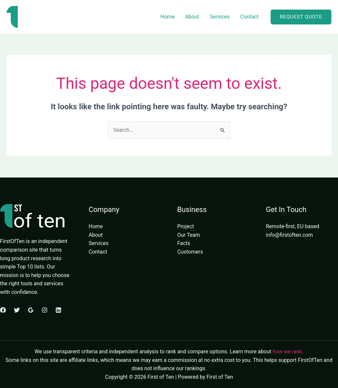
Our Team (188, 235)
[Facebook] (3, 310)
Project (185, 226)
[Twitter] (17, 310)
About (192, 17)
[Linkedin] (58, 310)
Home (167, 17)
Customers (190, 252)
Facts (183, 243)
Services (219, 17)
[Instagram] (45, 310)
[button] (301, 17)
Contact (249, 17)
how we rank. (288, 351)
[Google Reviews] (31, 310)
